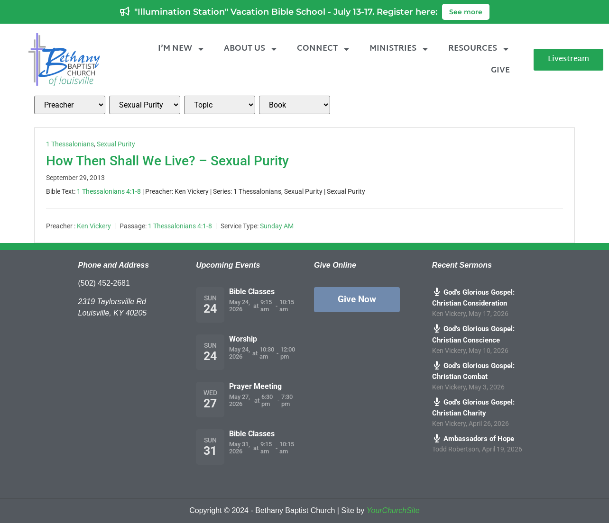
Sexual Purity (116, 144)
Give (500, 70)
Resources (479, 49)
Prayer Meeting (255, 386)
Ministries (399, 49)
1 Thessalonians (70, 144)
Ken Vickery (94, 226)
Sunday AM (277, 226)
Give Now (357, 299)
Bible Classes (252, 291)
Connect (324, 49)
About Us (251, 49)
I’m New (181, 49)
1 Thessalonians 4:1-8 (109, 191)
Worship (243, 338)
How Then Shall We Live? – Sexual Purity (167, 161)
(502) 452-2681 (104, 283)
